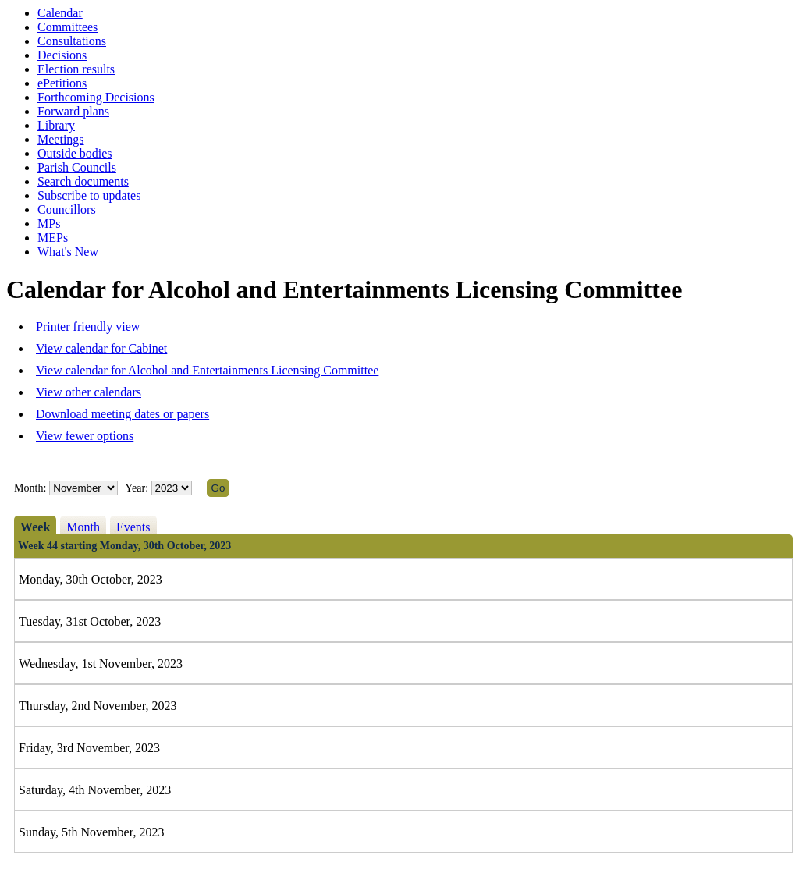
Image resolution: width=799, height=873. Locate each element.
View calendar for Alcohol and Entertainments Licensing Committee (207, 370)
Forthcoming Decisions (95, 97)
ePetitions (62, 83)
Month (83, 527)
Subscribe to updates (88, 195)
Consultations (71, 41)
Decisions (62, 55)
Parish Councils (76, 167)
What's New (67, 251)
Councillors (66, 209)
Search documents (83, 181)
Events (133, 527)
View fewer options (84, 435)
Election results (76, 69)
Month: (30, 488)
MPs (48, 223)
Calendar (60, 13)
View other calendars (88, 392)
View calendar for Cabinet (101, 348)
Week (35, 527)
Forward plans (73, 111)
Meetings (60, 139)
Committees (67, 27)
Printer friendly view (88, 326)
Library (56, 125)
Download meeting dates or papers (122, 414)
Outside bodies (74, 153)
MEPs (52, 237)
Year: (138, 488)
